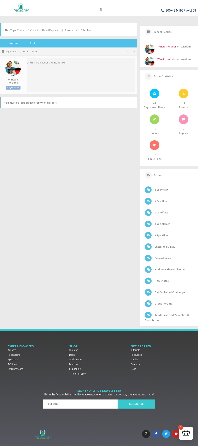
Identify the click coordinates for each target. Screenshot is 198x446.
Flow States (161, 281)
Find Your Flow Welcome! (169, 269)
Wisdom (186, 46)
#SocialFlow (162, 224)
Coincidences (162, 258)
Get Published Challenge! (170, 292)
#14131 (131, 51)
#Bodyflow (161, 189)
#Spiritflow (161, 235)
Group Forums (163, 303)
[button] (101, 10)
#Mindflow (161, 212)
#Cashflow (160, 201)
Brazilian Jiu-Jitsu (164, 246)
